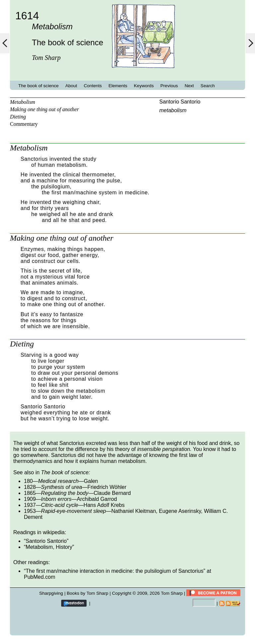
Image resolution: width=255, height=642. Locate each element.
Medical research (58, 481)
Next (189, 85)
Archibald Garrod (97, 499)
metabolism (173, 110)
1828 (30, 487)
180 (28, 481)
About (71, 85)
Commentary (24, 124)
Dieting (18, 116)
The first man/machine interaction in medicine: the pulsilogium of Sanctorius (114, 571)
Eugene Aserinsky (180, 511)
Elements (118, 85)
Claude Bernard (112, 493)
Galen (91, 481)
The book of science (38, 85)
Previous (169, 85)
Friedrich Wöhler (106, 487)
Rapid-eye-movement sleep (73, 511)
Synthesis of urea (61, 487)
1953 (30, 511)
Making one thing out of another (44, 109)
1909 (30, 499)
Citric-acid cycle (59, 505)
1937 (30, 505)
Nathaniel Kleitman (133, 511)
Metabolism (22, 102)
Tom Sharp (172, 593)
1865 (30, 493)
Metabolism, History (49, 547)
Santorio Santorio (180, 102)
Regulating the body (64, 493)
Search (208, 85)
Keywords (144, 85)
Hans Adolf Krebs (104, 505)
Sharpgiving (51, 593)
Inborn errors (56, 499)
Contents (93, 85)
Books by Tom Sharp (87, 593)
